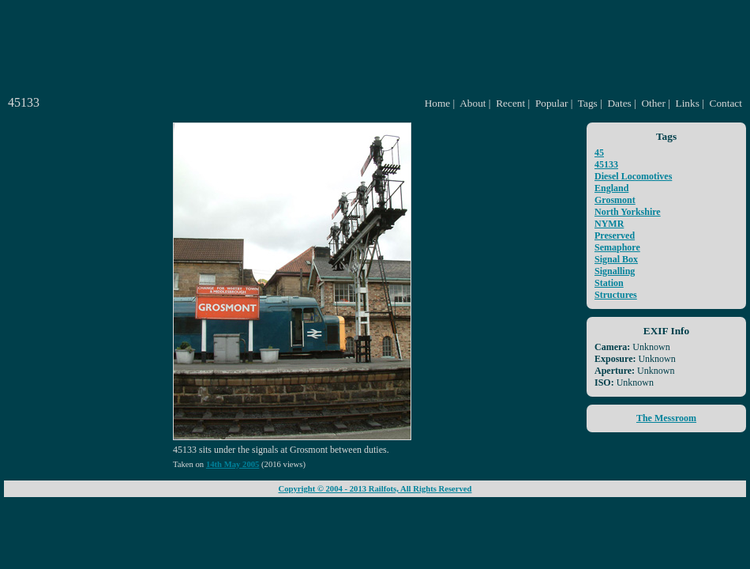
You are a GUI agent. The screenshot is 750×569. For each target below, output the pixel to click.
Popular (551, 103)
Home (438, 103)
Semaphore (617, 247)
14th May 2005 (233, 464)
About (472, 103)
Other (653, 103)
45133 (606, 164)
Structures (615, 294)
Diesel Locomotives (633, 176)
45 (599, 152)
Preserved (614, 235)
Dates (619, 103)
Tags (588, 103)
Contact (726, 103)
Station (609, 282)
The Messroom (666, 418)
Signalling (614, 271)
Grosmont (615, 199)
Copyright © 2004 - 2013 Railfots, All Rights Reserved (374, 488)
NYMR (609, 223)
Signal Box (616, 259)
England (611, 188)
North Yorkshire (627, 211)
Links (687, 103)
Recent (510, 103)
